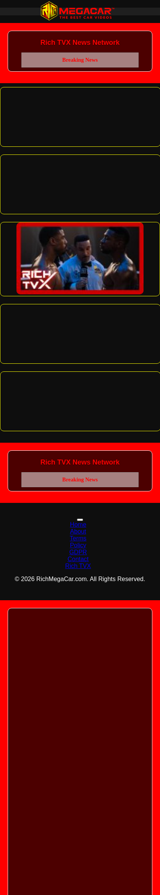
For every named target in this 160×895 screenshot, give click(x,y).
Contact (77, 559)
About (78, 531)
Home (78, 524)
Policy (78, 545)
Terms (78, 538)
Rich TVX (78, 566)
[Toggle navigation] (80, 520)
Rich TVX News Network (79, 42)
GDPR (78, 552)
